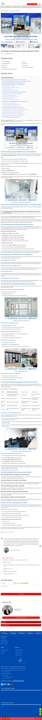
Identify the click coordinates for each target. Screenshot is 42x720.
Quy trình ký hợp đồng (19, 649)
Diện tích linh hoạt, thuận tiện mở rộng (9, 95)
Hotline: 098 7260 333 (21, 617)
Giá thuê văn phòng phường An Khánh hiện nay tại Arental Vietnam (14, 79)
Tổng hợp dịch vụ (18, 655)
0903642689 (13, 633)
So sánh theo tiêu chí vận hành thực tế (9, 103)
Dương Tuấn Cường (15, 550)
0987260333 (5, 633)
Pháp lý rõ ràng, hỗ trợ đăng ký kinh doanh (10, 96)
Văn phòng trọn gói (4, 643)
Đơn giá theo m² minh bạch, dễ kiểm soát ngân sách (12, 93)
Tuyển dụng (3, 651)
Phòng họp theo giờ (4, 641)
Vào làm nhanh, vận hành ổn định (8, 98)
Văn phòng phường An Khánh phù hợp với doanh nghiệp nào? (13, 84)
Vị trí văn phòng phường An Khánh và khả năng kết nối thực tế (13, 82)
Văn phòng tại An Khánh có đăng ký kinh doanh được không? (13, 113)
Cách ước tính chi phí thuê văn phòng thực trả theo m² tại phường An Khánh (16, 81)
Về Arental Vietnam (4, 649)
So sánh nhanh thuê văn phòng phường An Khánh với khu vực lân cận (15, 101)
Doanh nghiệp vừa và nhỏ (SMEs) (8, 85)
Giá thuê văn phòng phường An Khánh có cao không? (12, 112)
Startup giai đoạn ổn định (7, 88)
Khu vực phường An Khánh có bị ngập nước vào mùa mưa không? (14, 109)
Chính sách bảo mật (18, 651)
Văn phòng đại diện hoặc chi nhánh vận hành (10, 87)
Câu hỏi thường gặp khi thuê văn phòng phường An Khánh (12, 107)
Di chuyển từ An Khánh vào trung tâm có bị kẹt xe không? (13, 110)
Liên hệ (2, 653)
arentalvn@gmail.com (8, 673)
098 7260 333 (7, 671)
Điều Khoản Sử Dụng (18, 653)
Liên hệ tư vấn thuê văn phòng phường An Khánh (11, 117)
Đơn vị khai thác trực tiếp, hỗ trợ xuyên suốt (10, 99)
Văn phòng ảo (3, 638)
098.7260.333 (6, 718)
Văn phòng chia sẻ (4, 640)
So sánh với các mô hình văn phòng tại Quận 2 (11, 104)
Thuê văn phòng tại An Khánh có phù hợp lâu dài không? (12, 115)
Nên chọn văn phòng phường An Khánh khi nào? (11, 106)
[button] (40, 28)
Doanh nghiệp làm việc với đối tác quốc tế (10, 90)
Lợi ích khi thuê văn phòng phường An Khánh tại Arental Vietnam (14, 92)
